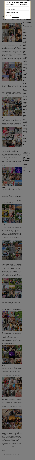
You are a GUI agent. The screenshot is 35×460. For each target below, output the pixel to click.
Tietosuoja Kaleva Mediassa (8, 15)
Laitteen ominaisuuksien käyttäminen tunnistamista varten (12, 12)
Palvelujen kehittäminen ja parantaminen (10, 9)
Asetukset (8, 17)
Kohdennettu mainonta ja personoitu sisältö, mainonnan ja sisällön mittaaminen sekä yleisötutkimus (16, 8)
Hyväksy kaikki (15, 17)
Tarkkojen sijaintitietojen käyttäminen (10, 11)
